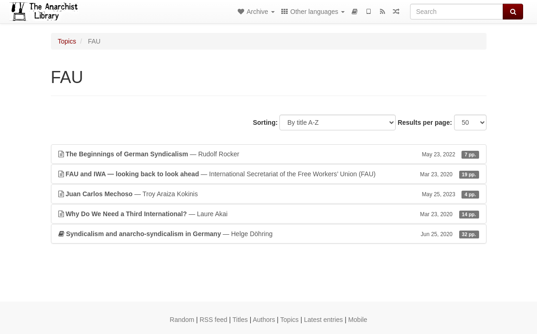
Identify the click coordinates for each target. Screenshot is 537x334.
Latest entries (323, 319)
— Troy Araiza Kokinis (268, 194)
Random (182, 319)
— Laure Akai (268, 213)
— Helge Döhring (268, 233)
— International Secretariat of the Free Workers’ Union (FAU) (268, 174)
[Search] (456, 11)
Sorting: (265, 122)
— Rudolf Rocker (268, 154)
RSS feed (213, 319)
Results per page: (425, 122)
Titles (240, 319)
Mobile (357, 319)
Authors (264, 319)
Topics (67, 41)
